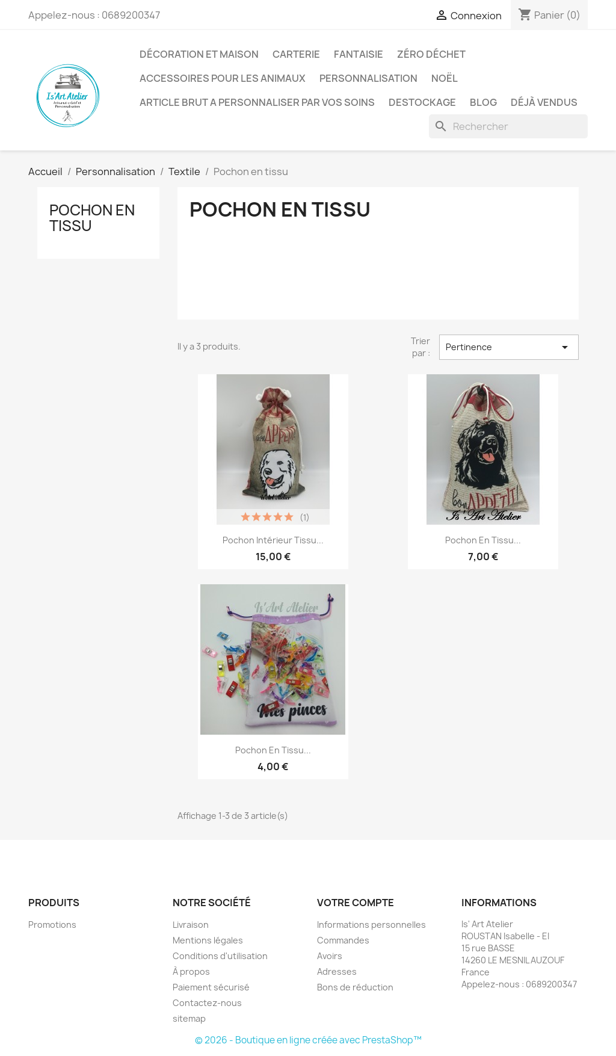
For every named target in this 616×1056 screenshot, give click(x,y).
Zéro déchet (431, 54)
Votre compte (355, 902)
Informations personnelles (371, 924)
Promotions (52, 924)
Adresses (337, 971)
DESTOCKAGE (422, 102)
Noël (444, 78)
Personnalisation (368, 78)
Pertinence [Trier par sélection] (509, 347)
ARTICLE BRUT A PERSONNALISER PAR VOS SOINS (257, 102)
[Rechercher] (508, 126)
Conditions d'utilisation (220, 956)
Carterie (296, 54)
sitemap (189, 1018)
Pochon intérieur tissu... (273, 540)
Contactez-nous (207, 1002)
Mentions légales (208, 940)
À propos (191, 971)
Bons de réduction (355, 987)
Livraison (191, 924)
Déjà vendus (544, 102)
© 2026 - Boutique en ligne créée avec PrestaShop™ (308, 1040)
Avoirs (329, 956)
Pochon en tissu (92, 218)
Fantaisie (358, 54)
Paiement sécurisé (211, 987)
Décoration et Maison (199, 54)
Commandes (343, 940)
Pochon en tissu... (483, 540)
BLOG (483, 102)
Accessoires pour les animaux (223, 78)
